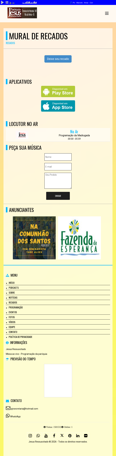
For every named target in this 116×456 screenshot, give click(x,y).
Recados (13, 302)
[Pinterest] (70, 435)
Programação (16, 307)
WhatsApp (15, 416)
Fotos (12, 317)
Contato (13, 332)
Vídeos (12, 322)
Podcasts (14, 287)
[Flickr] (86, 435)
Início (11, 282)
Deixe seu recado (58, 59)
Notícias (13, 297)
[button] (106, 13)
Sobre (12, 292)
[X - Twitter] (62, 435)
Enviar (58, 195)
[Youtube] (46, 435)
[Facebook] (54, 435)
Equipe (12, 327)
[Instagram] (30, 435)
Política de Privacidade (20, 336)
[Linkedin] (78, 435)
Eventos (13, 312)
